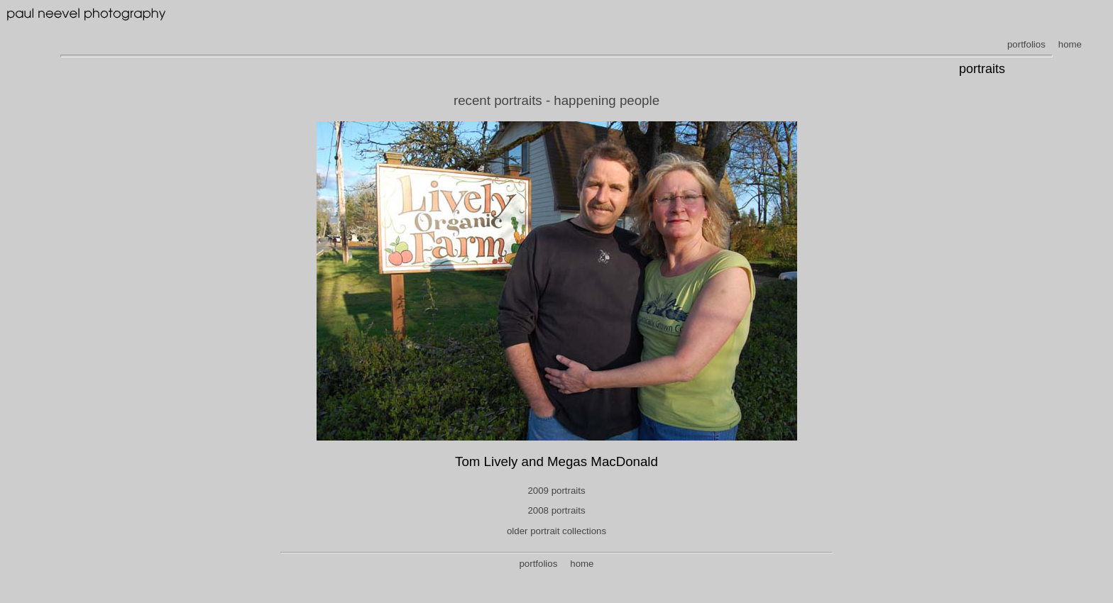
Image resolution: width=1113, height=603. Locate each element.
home (1070, 44)
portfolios (1026, 44)
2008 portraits (556, 510)
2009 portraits (556, 490)
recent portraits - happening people (556, 100)
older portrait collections (556, 531)
